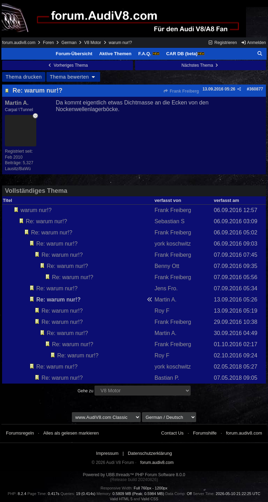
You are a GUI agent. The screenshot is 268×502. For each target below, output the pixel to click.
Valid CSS (149, 499)
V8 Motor (92, 42)
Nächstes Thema (200, 65)
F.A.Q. (148, 53)
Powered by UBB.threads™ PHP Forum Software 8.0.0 (134, 474)
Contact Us (172, 433)
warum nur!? (36, 210)
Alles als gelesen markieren (71, 433)
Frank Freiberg (181, 91)
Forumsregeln (20, 433)
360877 (256, 89)
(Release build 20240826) (134, 479)
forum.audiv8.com (18, 42)
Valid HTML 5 (121, 499)
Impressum (107, 453)
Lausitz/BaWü (18, 168)
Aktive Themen (115, 53)
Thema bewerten (73, 77)
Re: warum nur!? (37, 90)
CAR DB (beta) (185, 53)
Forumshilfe (205, 433)
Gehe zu (85, 390)
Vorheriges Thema (67, 65)
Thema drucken (24, 77)
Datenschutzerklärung (150, 453)
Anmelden (253, 42)
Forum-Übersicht (74, 53)
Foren (48, 42)
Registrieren (222, 42)
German (68, 42)
